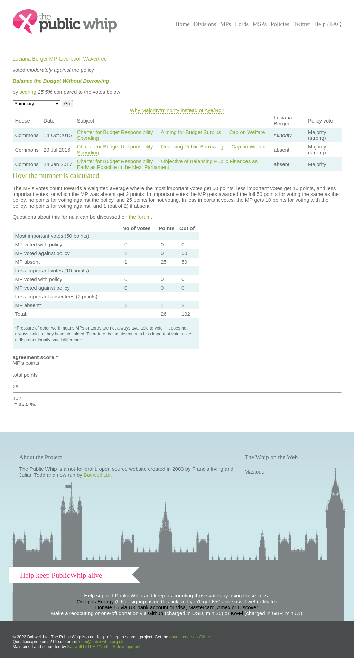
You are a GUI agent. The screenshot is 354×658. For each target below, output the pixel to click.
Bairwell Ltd (97, 475)
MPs (225, 24)
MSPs (260, 24)
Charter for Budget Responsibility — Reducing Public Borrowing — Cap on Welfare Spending (172, 149)
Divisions (205, 24)
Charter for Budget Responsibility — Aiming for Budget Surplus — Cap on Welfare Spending (171, 135)
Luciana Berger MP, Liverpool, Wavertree (60, 59)
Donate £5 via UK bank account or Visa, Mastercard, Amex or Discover (176, 607)
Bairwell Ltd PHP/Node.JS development (103, 646)
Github (155, 613)
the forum (140, 217)
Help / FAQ (328, 24)
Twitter (301, 24)
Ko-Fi (237, 613)
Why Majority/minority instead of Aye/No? (177, 110)
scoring (28, 92)
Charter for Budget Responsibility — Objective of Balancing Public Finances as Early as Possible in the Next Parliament (167, 164)
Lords (242, 24)
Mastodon (256, 472)
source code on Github (190, 636)
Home (182, 24)
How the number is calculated (56, 175)
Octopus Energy (95, 601)
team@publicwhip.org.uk (100, 641)
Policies (280, 24)
